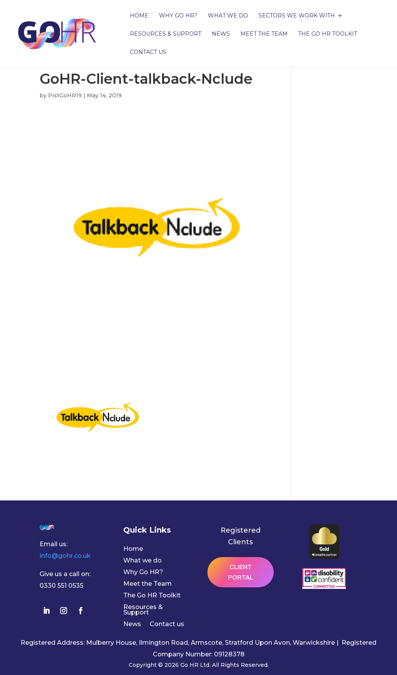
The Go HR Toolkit (327, 34)
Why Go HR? (178, 16)
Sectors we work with (297, 16)
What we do (228, 16)
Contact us (148, 52)
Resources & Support (165, 34)
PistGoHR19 (65, 95)
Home (139, 16)
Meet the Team (264, 34)
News (221, 34)
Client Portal (240, 572)
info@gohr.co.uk (65, 555)
